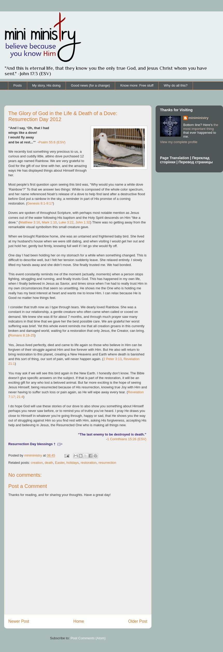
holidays (72, 463)
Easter (60, 463)
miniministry (198, 118)
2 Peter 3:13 (112, 359)
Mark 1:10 (49, 222)
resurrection (107, 463)
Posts (17, 85)
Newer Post (18, 621)
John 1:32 (82, 222)
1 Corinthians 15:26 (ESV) (126, 439)
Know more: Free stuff (137, 85)
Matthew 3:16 (30, 222)
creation (37, 463)
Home (78, 621)
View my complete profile (178, 142)
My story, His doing (46, 85)
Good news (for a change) (90, 85)
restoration (88, 463)
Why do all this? (176, 85)
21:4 (20, 397)
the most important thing (200, 127)
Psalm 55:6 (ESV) (52, 142)
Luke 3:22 (66, 222)
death (49, 463)
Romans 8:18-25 (21, 335)
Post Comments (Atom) (88, 638)
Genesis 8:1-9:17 (40, 203)
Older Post (137, 621)
